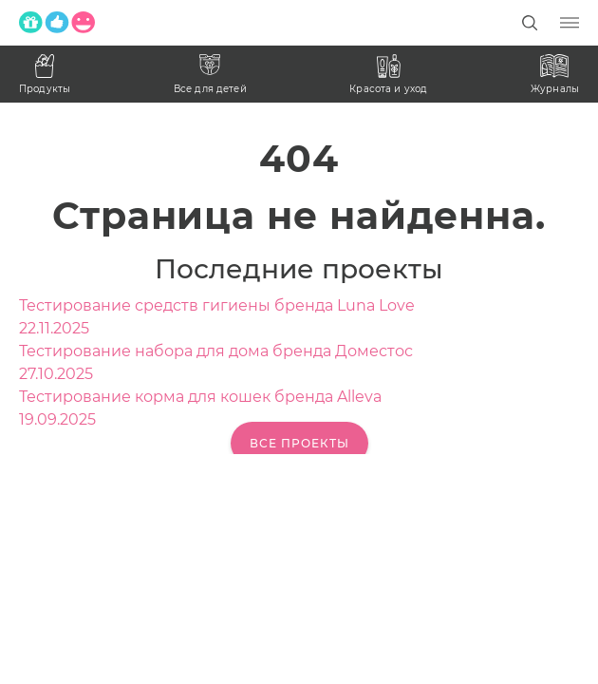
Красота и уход (388, 74)
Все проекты (299, 443)
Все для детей (210, 74)
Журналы (555, 74)
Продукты (44, 74)
